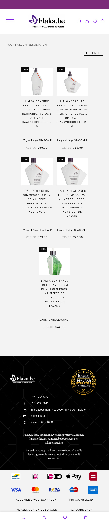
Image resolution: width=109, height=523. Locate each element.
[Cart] (102, 21)
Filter (93, 52)
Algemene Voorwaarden (36, 499)
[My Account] (87, 22)
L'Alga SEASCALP (41, 140)
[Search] (79, 22)
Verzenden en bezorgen (36, 509)
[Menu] (10, 21)
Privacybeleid (81, 499)
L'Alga (25, 140)
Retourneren (81, 509)
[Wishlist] (95, 22)
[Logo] (46, 21)
